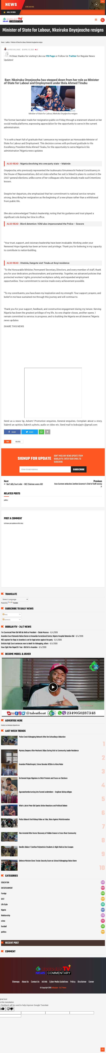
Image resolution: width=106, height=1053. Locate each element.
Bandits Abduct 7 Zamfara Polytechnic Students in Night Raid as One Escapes (46, 847)
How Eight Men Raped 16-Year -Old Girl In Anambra (19, 647)
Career (91, 981)
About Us (25, 981)
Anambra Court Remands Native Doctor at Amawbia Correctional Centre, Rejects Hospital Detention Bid (37, 636)
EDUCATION (5, 882)
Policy (72, 981)
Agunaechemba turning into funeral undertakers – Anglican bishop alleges (45, 792)
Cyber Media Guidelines (58, 981)
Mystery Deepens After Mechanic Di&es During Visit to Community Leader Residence (49, 751)
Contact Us (35, 981)
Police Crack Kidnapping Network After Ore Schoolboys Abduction (42, 737)
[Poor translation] (10, 1009)
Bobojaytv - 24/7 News (58, 987)
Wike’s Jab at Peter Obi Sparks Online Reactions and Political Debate (43, 806)
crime (3, 921)
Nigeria (3, 910)
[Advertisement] (54, 68)
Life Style (4, 904)
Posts (5, 614)
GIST (2, 899)
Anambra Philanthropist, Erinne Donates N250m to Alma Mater (41, 764)
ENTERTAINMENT (7, 888)
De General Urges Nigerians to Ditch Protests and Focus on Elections (43, 778)
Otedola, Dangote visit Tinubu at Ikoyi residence (44, 263)
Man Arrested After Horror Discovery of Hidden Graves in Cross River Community (47, 833)
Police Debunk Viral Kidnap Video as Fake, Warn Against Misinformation (44, 819)
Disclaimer (82, 981)
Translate (13, 603)
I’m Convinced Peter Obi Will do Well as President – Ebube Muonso (25, 632)
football (4, 926)
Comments (6, 620)
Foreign (3, 893)
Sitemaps (16, 981)
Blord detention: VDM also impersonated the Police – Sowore (52, 223)
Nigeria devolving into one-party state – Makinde (45, 163)
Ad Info (44, 981)
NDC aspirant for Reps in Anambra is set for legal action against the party (27, 640)
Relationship (5, 915)
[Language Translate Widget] (14, 599)
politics (17, 441)
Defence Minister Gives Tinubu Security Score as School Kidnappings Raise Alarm (48, 861)
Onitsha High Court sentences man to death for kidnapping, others (24, 643)
